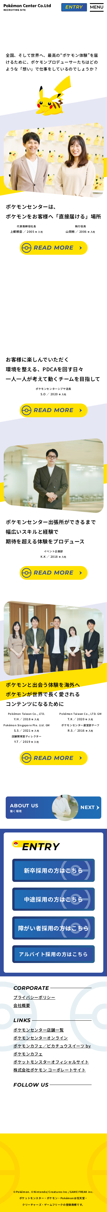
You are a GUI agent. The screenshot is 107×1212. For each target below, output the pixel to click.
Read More (53, 247)
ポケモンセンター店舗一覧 (38, 1033)
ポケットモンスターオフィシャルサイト (51, 1065)
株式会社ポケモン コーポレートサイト (49, 1073)
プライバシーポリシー (34, 1001)
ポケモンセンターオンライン (40, 1041)
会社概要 (21, 1009)
